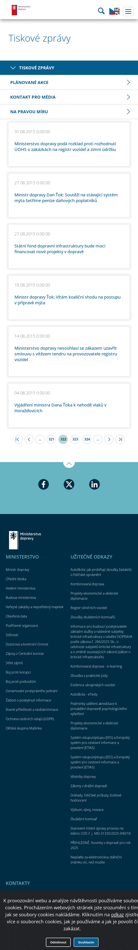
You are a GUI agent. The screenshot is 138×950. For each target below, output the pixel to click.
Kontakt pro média (33, 97)
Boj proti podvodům (21, 681)
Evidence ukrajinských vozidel (92, 685)
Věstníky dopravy (83, 776)
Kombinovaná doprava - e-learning (96, 666)
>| (120, 439)
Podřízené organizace (22, 625)
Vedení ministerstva (20, 588)
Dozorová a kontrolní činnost (27, 644)
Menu (128, 11)
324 (87, 439)
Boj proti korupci (18, 672)
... (40, 439)
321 (51, 439)
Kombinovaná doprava (87, 584)
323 (75, 439)
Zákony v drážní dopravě (88, 786)
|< (18, 439)
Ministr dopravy (17, 569)
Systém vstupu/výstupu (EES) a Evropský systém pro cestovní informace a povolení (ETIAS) (100, 742)
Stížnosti (12, 635)
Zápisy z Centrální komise (25, 653)
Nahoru (69, 465)
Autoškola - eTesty (83, 694)
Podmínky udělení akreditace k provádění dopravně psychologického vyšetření (98, 708)
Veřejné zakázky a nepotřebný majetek (34, 607)
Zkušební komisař (83, 819)
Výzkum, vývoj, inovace (87, 809)
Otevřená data (16, 616)
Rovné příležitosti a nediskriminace (32, 709)
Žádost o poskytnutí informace (28, 700)
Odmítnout (58, 942)
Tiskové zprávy (36, 68)
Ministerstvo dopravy (21, 10)
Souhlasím (86, 942)
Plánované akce (29, 82)
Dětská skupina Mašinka (24, 728)
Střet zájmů (14, 663)
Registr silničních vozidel (88, 607)
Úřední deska (16, 579)
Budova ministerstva (21, 597)
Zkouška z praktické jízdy (89, 675)
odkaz (117, 914)
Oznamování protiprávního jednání (32, 691)
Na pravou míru (29, 112)
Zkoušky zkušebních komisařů (92, 617)
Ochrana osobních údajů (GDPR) (30, 719)
